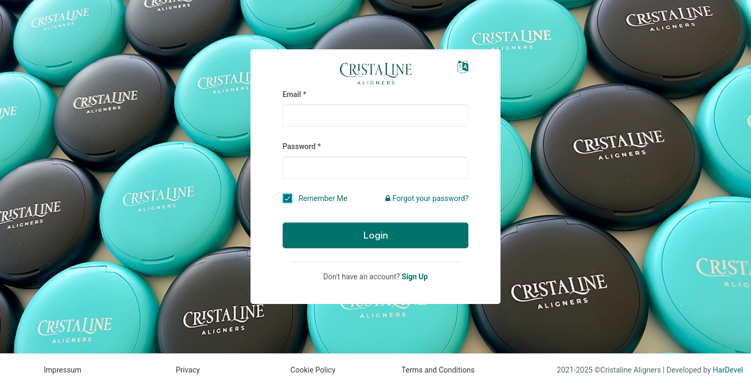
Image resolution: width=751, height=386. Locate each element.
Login (375, 235)
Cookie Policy (313, 370)
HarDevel (728, 370)
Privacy (188, 370)
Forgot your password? (426, 198)
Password (299, 146)
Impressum (62, 370)
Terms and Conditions (438, 370)
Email (292, 94)
